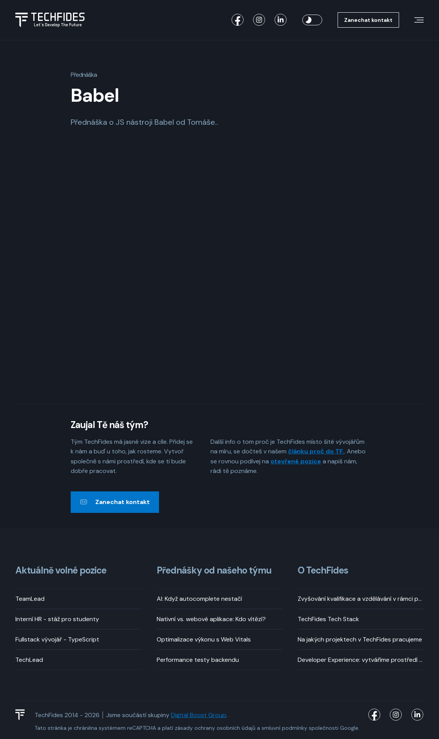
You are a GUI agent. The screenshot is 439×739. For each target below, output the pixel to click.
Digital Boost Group (198, 715)
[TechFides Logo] (23, 714)
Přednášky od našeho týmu (214, 570)
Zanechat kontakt (368, 20)
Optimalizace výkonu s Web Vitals (204, 639)
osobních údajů (236, 727)
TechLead (29, 660)
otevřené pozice (295, 461)
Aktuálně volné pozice (60, 570)
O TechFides (323, 570)
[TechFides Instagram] (259, 20)
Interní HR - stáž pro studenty (57, 619)
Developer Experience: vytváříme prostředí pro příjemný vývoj (361, 660)
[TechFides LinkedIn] (281, 20)
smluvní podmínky (284, 727)
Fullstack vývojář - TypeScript (57, 639)
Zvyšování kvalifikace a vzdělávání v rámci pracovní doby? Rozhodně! (361, 599)
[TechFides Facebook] (238, 20)
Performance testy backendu (198, 660)
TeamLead (30, 599)
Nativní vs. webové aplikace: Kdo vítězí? (211, 619)
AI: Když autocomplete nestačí (199, 599)
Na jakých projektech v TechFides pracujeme (360, 639)
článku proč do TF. (316, 451)
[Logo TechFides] (49, 20)
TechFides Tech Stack (328, 619)
